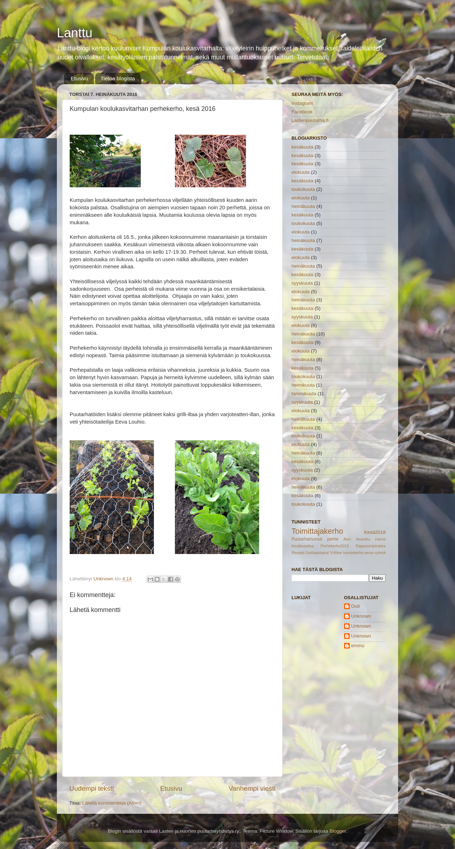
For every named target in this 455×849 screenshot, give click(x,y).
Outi (355, 606)
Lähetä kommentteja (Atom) (111, 803)
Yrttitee (336, 552)
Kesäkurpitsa (302, 546)
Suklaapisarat (317, 552)
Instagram (302, 103)
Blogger (338, 831)
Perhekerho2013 (334, 546)
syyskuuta (302, 283)
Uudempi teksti (91, 788)
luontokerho (353, 552)
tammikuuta (303, 393)
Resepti (298, 552)
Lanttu (74, 33)
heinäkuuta (303, 206)
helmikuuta (303, 385)
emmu (358, 645)
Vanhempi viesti (252, 788)
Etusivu (79, 78)
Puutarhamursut (306, 539)
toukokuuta (303, 189)
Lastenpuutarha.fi (309, 120)
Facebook (301, 111)
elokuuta (300, 172)
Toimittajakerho (317, 531)
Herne (380, 539)
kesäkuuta (302, 147)
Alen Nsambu (356, 539)
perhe (332, 539)
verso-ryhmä (375, 552)
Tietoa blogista (118, 78)
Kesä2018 (375, 532)
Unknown (361, 616)
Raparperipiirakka (370, 546)
